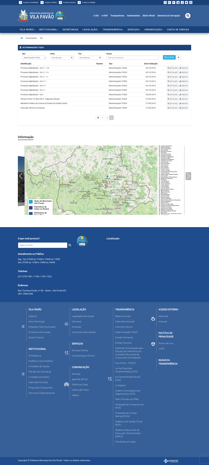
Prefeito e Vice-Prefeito (41, 361)
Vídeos (75, 395)
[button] (20, 176)
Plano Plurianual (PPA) (126, 399)
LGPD (161, 348)
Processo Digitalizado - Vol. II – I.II (35, 72)
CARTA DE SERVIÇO (178, 29)
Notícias (76, 374)
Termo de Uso (165, 343)
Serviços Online (80, 350)
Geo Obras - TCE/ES (125, 363)
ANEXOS (184, 68)
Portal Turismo (36, 337)
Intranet (162, 321)
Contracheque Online (83, 356)
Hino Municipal (37, 321)
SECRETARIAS (70, 29)
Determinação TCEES (126, 332)
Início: (52, 54)
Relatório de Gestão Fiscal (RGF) (128, 423)
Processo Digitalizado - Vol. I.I (33, 90)
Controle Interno (124, 327)
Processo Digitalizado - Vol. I (32, 94)
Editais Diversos (123, 343)
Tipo (23, 54)
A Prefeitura (35, 356)
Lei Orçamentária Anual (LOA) (127, 378)
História (33, 316)
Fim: (80, 54)
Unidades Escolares (39, 377)
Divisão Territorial (124, 337)
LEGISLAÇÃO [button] (91, 29)
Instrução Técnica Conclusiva (33, 108)
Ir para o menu (49, 2)
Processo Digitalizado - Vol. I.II (33, 86)
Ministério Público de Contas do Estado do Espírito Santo (44, 103)
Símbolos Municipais (39, 332)
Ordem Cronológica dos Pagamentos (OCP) (127, 392)
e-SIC (96, 15)
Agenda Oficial (79, 379)
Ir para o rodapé (86, 2)
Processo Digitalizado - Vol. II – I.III (35, 68)
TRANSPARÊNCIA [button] (113, 29)
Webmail (163, 316)
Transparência (117, 15)
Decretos (76, 321)
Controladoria (133, 15)
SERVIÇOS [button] (134, 29)
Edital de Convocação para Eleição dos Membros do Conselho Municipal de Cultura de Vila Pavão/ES (129, 353)
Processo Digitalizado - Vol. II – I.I (34, 77)
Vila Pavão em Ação (125, 442)
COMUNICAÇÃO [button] (153, 29)
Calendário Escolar (38, 382)
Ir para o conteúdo (28, 2)
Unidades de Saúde (39, 366)
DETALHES (173, 68)
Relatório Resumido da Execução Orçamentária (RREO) (127, 433)
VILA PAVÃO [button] (27, 29)
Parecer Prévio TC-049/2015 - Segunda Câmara (40, 99)
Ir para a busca (67, 2)
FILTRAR (169, 57)
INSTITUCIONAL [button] (49, 29)
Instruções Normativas (84, 332)
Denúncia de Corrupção (169, 15)
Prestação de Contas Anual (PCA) (129, 406)
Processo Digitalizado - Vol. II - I (33, 81)
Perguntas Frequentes (41, 387)
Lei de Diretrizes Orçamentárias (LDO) (126, 370)
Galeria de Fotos (80, 390)
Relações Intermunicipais (42, 327)
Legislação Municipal (83, 316)
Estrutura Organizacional (42, 393)
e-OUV (104, 15)
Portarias (76, 327)
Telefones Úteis (80, 384)
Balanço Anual (122, 316)
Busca (109, 54)
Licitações (120, 385)
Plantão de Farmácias (40, 371)
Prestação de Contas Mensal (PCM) (126, 415)
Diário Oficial (149, 15)
